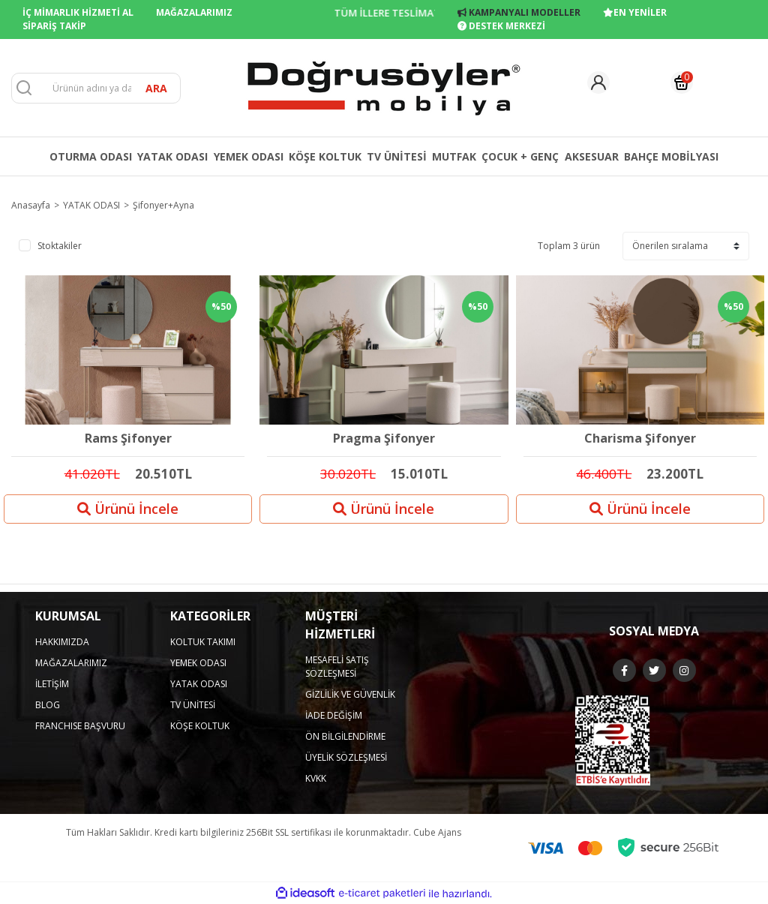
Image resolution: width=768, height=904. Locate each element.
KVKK (315, 778)
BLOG (47, 704)
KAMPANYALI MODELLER (519, 12)
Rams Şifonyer (128, 439)
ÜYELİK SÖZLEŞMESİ (346, 757)
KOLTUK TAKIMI (203, 641)
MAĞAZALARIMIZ (194, 12)
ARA (156, 88)
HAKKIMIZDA (62, 641)
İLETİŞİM (52, 683)
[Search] (96, 88)
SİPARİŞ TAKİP (54, 26)
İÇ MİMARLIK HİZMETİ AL (78, 12)
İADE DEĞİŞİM (333, 715)
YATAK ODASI (198, 683)
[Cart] (681, 82)
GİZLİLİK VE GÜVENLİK (350, 694)
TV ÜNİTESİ (192, 704)
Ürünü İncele (127, 509)
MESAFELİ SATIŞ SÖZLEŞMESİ (337, 666)
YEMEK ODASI (198, 662)
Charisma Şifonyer (640, 439)
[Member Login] (598, 82)
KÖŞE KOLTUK (200, 725)
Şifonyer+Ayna (163, 205)
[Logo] (384, 86)
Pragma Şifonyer (384, 439)
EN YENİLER (635, 12)
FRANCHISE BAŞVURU (80, 725)
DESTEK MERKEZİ (501, 26)
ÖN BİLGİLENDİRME (345, 736)
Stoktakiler (60, 245)
